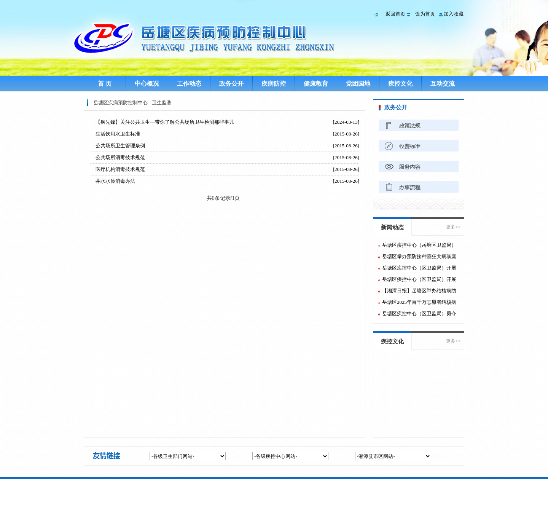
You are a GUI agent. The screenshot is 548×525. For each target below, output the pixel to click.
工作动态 (189, 83)
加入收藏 (454, 14)
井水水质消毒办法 (115, 181)
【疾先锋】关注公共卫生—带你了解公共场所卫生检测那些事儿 (165, 122)
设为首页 (425, 14)
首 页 (105, 83)
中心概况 (147, 83)
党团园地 (358, 83)
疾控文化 (400, 83)
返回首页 (395, 14)
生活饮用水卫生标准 (118, 134)
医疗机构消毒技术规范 (120, 169)
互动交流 (442, 83)
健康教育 (316, 83)
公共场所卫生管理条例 (120, 145)
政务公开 (231, 83)
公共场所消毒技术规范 (120, 157)
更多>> (453, 227)
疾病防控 (273, 83)
